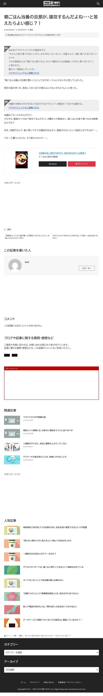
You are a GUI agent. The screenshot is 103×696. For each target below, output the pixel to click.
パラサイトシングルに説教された (24, 73)
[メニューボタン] (4, 3)
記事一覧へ (86, 269)
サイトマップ (34, 686)
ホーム (23, 686)
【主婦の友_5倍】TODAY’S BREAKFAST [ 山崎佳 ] (62, 153)
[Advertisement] (24, 201)
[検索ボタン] (98, 3)
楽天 (82, 164)
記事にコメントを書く (17, 357)
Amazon (53, 164)
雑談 (31, 30)
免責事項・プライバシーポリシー (70, 686)
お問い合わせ (40, 357)
